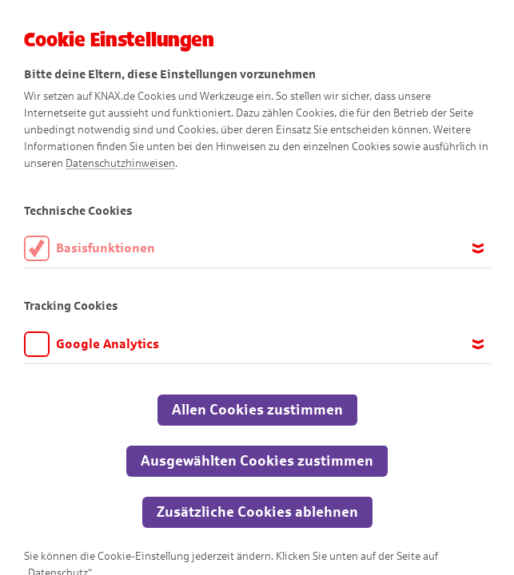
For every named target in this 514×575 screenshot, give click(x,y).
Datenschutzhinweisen (120, 163)
